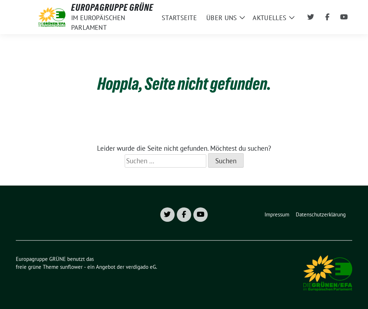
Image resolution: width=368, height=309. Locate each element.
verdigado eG (141, 266)
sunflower (71, 266)
